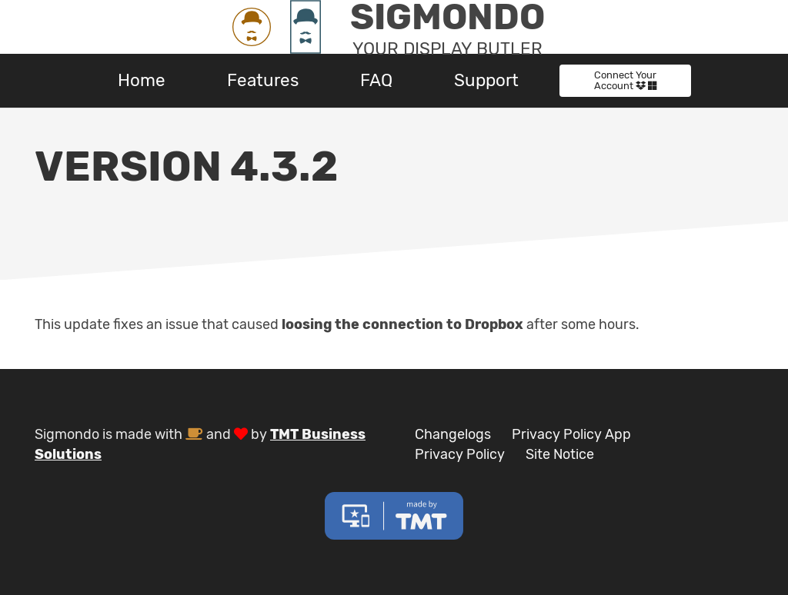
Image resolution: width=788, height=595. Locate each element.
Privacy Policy (460, 454)
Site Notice (560, 454)
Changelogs (453, 434)
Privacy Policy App (571, 434)
